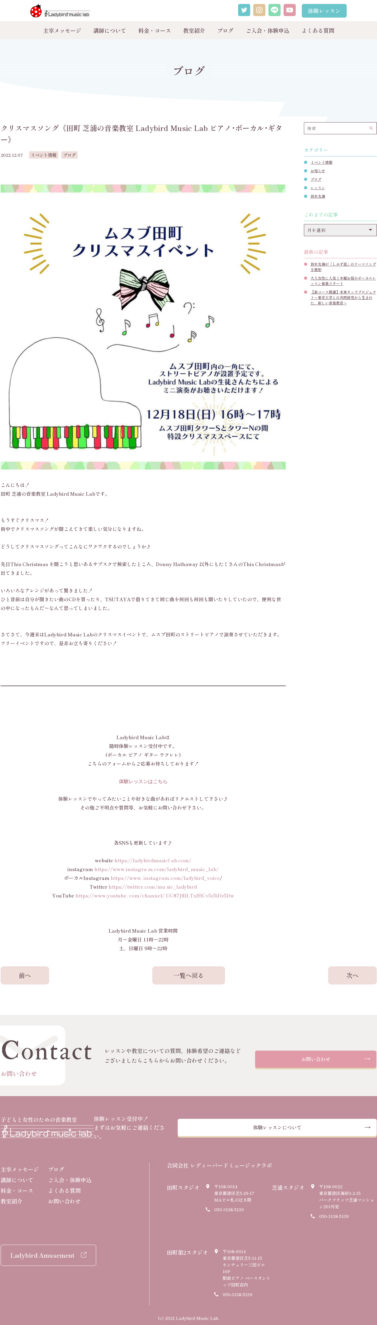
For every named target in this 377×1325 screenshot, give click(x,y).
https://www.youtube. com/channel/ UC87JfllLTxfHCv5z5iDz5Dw (155, 895)
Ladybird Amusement (42, 1252)
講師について (109, 30)
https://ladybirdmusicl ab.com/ (152, 860)
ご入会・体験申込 (267, 30)
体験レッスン (324, 11)
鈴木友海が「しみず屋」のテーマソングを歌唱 (343, 266)
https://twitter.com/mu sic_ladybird (153, 886)
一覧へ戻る (188, 975)
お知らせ (318, 170)
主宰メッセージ (62, 30)
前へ (25, 975)
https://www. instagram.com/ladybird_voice (165, 877)
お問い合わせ (316, 1059)
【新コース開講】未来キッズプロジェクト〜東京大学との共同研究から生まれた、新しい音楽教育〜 (343, 297)
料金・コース (154, 30)
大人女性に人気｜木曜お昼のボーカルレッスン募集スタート (343, 280)
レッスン (318, 187)
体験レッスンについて (296, 1126)
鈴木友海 (318, 196)
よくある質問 (317, 30)
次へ (352, 975)
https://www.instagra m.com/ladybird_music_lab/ (156, 869)
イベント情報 (321, 162)
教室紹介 (194, 30)
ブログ (225, 30)
